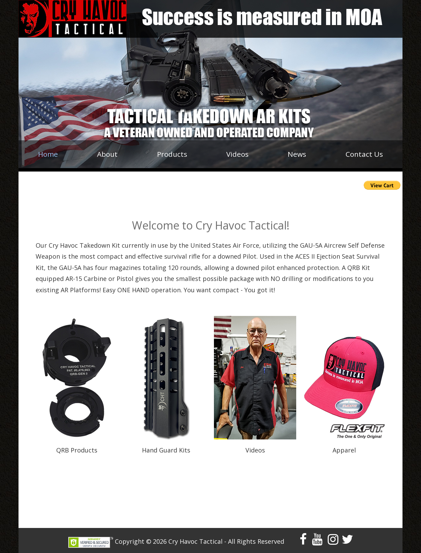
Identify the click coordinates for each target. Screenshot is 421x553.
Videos (237, 154)
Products (172, 154)
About (107, 154)
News (297, 154)
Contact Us (364, 154)
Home (48, 154)
